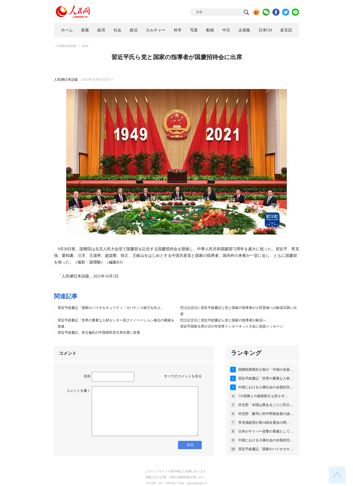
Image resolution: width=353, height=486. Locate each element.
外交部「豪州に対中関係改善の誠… (265, 414)
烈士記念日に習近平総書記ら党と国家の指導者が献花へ (223, 320)
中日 (226, 30)
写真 (194, 30)
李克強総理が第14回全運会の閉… (264, 422)
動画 (210, 30)
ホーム (67, 30)
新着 (85, 30)
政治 (134, 30)
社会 (117, 30)
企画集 (244, 30)
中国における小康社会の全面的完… (265, 387)
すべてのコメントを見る (183, 376)
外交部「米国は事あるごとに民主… (265, 405)
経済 (101, 30)
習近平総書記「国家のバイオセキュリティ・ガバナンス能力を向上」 (111, 308)
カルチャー (155, 30)
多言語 (286, 30)
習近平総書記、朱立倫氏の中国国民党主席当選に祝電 (99, 332)
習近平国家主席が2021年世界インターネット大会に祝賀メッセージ (231, 326)
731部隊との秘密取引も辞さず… (263, 396)
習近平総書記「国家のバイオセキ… (265, 449)
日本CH (265, 30)
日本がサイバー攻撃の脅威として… (265, 431)
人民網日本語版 (65, 46)
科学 (178, 30)
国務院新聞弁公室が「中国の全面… (265, 369)
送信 (190, 445)
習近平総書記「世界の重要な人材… (265, 378)
